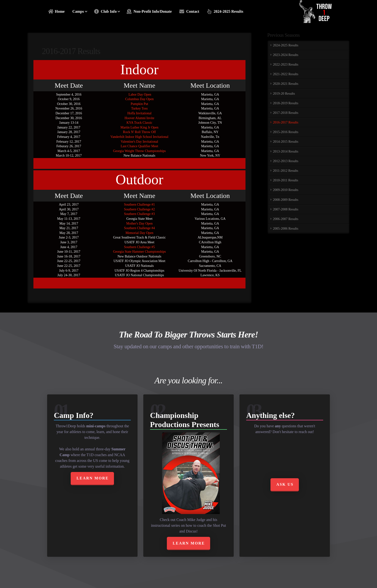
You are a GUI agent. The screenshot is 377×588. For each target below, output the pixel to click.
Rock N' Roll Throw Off (139, 132)
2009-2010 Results (285, 190)
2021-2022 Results (285, 74)
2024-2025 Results (285, 45)
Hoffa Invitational (139, 113)
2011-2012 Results (285, 170)
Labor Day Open (139, 94)
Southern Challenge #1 (139, 204)
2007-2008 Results (285, 209)
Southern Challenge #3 (139, 214)
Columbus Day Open (139, 99)
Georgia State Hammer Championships (139, 251)
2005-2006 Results (285, 228)
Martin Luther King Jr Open (139, 127)
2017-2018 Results (285, 113)
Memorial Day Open (139, 233)
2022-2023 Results (285, 64)
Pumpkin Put (139, 104)
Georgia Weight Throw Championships (139, 151)
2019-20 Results (284, 93)
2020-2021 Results (285, 84)
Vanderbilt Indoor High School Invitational (139, 137)
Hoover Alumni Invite (139, 118)
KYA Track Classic (139, 122)
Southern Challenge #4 (139, 228)
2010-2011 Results (285, 180)
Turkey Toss (139, 108)
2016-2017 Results (285, 122)
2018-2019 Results (285, 103)
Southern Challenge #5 (139, 247)
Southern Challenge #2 (139, 209)
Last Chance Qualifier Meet (139, 146)
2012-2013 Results (285, 161)
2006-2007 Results (285, 219)
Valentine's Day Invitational (139, 141)
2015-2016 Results (285, 132)
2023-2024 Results (285, 55)
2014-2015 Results (285, 141)
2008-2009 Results (285, 200)
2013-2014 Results (285, 151)
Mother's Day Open (139, 223)
